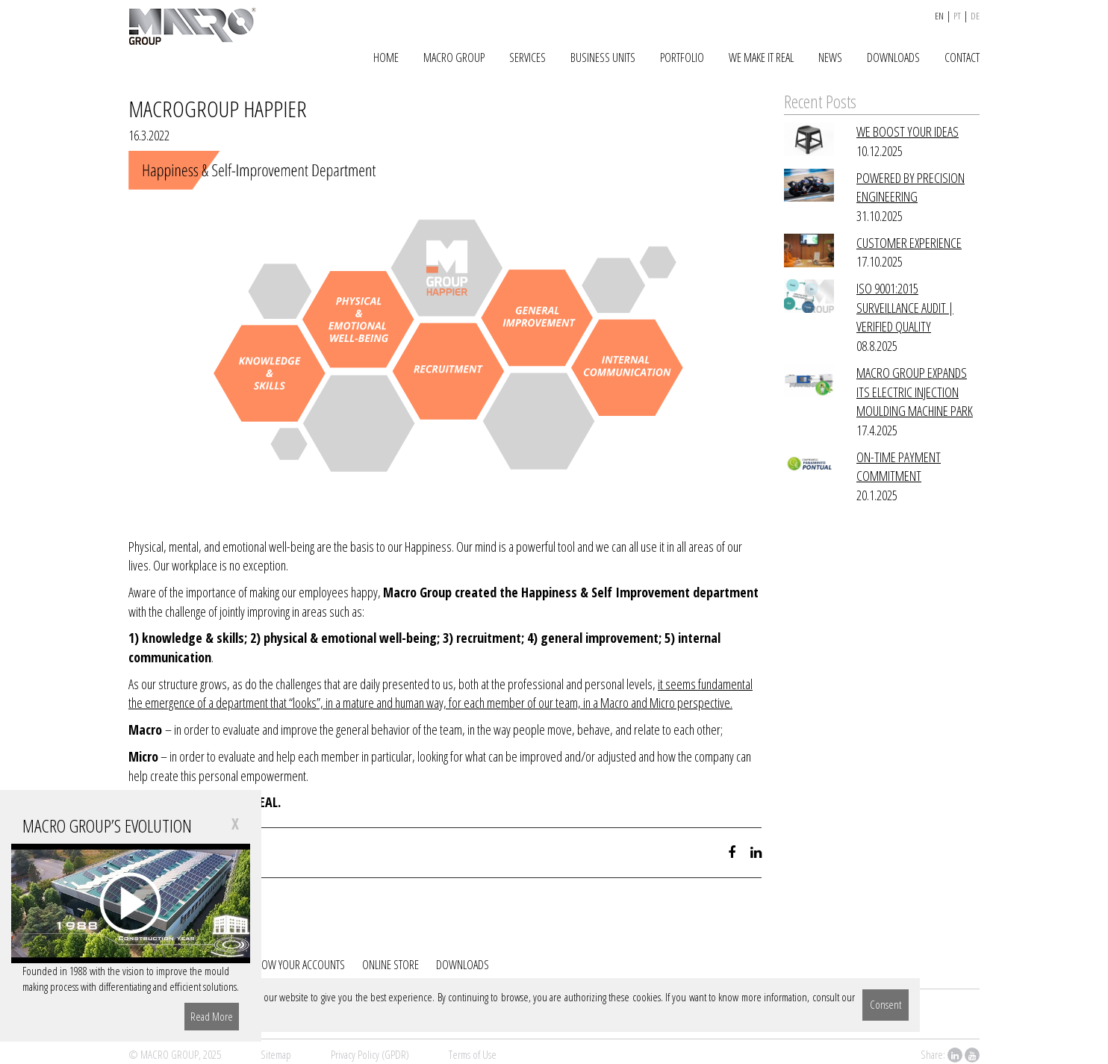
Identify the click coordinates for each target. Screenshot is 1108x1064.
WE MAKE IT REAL (761, 57)
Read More (211, 1016)
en (939, 15)
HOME (386, 57)
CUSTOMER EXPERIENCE (909, 243)
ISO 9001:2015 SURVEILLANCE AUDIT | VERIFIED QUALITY (904, 307)
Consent (885, 1004)
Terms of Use (473, 1054)
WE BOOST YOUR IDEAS (907, 131)
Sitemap (276, 1054)
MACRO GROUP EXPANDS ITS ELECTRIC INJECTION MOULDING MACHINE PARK (914, 392)
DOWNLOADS (893, 57)
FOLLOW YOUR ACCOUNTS (294, 964)
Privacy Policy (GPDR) (370, 1054)
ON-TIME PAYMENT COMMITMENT (898, 466)
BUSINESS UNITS (602, 57)
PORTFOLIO (682, 57)
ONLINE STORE (390, 964)
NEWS (830, 57)
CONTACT (962, 57)
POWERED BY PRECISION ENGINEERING (910, 187)
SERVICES (527, 57)
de (975, 15)
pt (957, 15)
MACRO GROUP (454, 57)
